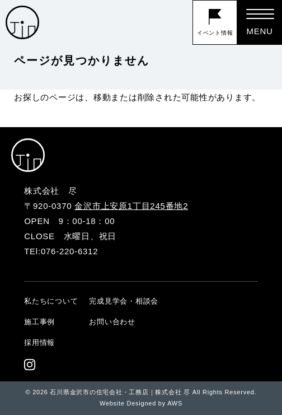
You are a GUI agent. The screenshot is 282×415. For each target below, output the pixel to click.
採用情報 (39, 342)
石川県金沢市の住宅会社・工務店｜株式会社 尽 (120, 392)
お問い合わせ (112, 322)
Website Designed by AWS (141, 403)
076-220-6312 (69, 251)
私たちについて (51, 301)
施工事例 (39, 322)
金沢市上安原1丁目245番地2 (131, 206)
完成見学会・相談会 (123, 301)
